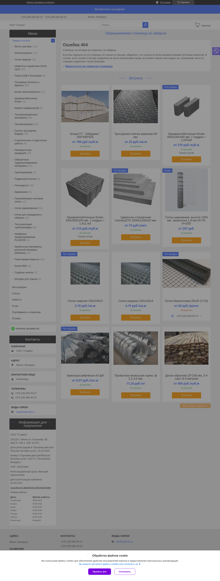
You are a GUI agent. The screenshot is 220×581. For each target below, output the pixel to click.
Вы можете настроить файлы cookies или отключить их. (109, 564)
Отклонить (125, 571)
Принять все (100, 571)
